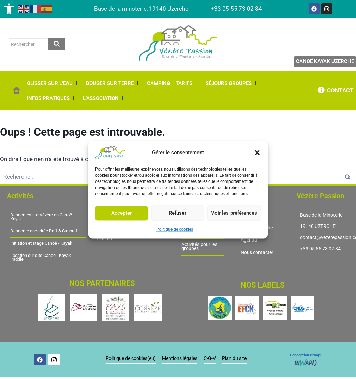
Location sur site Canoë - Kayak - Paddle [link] (41, 257)
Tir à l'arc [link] (104, 239)
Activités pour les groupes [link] (199, 246)
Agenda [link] (249, 240)
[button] (257, 152)
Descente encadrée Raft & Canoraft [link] (44, 231)
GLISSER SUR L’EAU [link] (52, 83)
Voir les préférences (234, 213)
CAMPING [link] (158, 83)
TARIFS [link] (187, 83)
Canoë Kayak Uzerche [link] (325, 61)
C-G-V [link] (210, 358)
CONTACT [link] (340, 90)
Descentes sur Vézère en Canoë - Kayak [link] (42, 217)
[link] (9, 9)
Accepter (121, 213)
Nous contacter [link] (257, 252)
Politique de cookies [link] (174, 229)
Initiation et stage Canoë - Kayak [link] (41, 243)
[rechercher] (28, 44)
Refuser (177, 213)
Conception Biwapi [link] (305, 355)
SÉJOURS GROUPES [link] (231, 83)
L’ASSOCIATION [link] (103, 98)
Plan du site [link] (234, 358)
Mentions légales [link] (179, 358)
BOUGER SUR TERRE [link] (112, 83)
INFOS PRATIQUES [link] (51, 98)
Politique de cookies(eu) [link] (131, 358)
